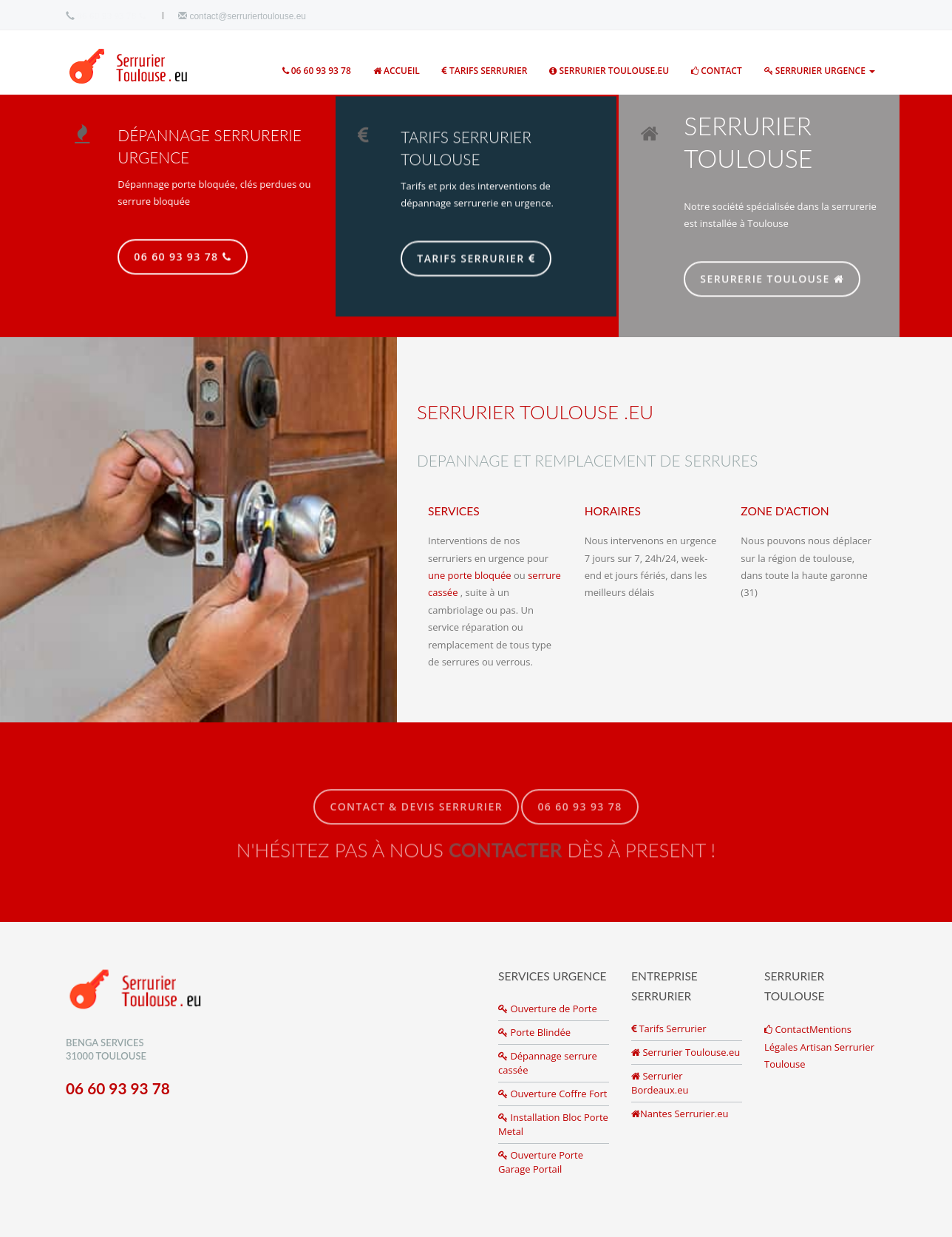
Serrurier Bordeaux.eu (659, 1083)
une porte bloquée (469, 575)
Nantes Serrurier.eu (679, 1113)
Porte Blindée (534, 1032)
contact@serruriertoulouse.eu (242, 16)
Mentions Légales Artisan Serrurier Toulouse (819, 1047)
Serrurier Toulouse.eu (685, 1052)
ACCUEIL (396, 70)
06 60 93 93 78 (111, 16)
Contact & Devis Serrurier (416, 814)
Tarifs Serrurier (485, 70)
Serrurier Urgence (819, 70)
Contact (716, 70)
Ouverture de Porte (547, 1008)
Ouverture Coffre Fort (552, 1093)
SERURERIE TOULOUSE (779, 280)
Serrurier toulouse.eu (609, 70)
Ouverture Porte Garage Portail (540, 1162)
